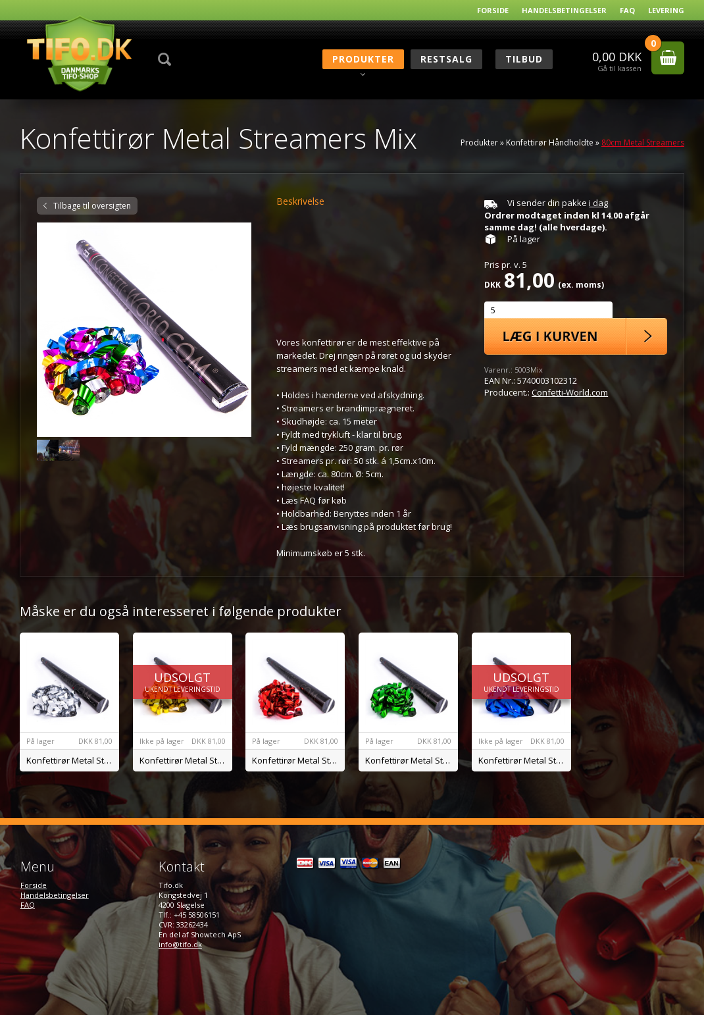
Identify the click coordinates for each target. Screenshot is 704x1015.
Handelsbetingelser (564, 10)
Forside (493, 10)
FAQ (627, 10)
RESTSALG (446, 59)
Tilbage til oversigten (92, 205)
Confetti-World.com (570, 392)
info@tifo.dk (180, 944)
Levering (666, 10)
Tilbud (524, 59)
